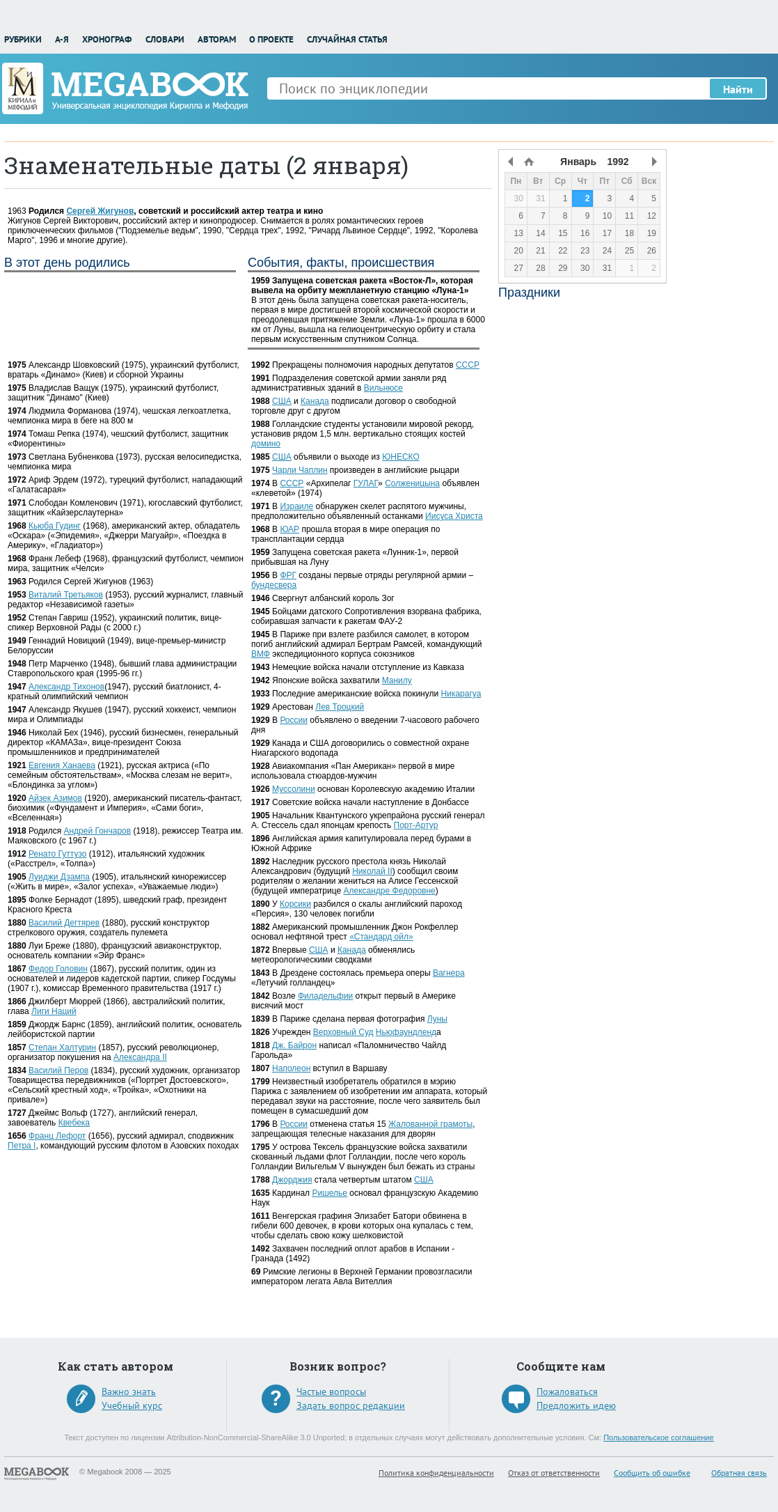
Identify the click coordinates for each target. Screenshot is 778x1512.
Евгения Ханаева (62, 765)
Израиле (296, 506)
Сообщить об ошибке (652, 1472)
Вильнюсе (383, 388)
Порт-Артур (416, 825)
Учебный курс (132, 1405)
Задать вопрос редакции (350, 1405)
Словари (164, 39)
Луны (437, 1019)
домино (265, 444)
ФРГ (288, 575)
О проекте (271, 39)
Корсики (295, 904)
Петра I (21, 1146)
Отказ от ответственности (554, 1472)
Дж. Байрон (294, 1045)
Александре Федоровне (390, 891)
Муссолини (293, 789)
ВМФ (260, 654)
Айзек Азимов (55, 798)
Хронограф (107, 39)
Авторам (217, 39)
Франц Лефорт (57, 1136)
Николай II (372, 871)
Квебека (74, 1123)
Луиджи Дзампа (59, 877)
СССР (467, 365)
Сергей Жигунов (100, 211)
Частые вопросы (331, 1391)
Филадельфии (325, 996)
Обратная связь (739, 1472)
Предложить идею (576, 1405)
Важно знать (129, 1391)
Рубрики (23, 39)
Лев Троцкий (339, 707)
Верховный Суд (343, 1032)
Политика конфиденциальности (436, 1472)
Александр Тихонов (66, 687)
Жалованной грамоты (430, 1124)
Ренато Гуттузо (57, 854)
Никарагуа (461, 694)
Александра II (140, 1057)
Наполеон (291, 1068)
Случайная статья (347, 39)
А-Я (62, 39)
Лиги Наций (54, 1011)
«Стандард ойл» (381, 937)
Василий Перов (58, 1070)
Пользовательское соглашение (658, 1437)
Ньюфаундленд (406, 1032)
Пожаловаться (567, 1391)
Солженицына (412, 483)
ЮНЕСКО (401, 457)
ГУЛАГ (366, 483)
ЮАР (289, 529)
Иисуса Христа (454, 516)
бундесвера (273, 585)
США (282, 401)
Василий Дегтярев (64, 923)
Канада (315, 401)
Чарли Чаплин (299, 470)
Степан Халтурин (62, 1047)
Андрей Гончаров (97, 831)
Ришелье (329, 1193)
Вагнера (449, 973)
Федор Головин (58, 969)
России (294, 720)
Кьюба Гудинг (55, 526)
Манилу (397, 680)
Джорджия (292, 1180)
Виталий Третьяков (66, 595)
